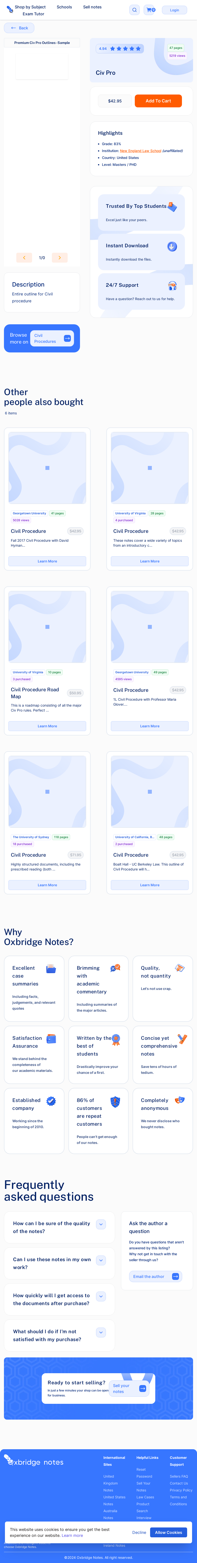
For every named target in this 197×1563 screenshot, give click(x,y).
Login (174, 10)
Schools (64, 6)
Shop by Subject (30, 6)
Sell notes (92, 6)
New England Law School (140, 151)
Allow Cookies (168, 1532)
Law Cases (145, 1497)
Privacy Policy (181, 1490)
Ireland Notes (114, 1545)
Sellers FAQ (179, 1476)
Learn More (47, 561)
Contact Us (179, 1483)
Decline (139, 1532)
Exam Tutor (33, 13)
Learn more (72, 1535)
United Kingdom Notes (110, 1483)
